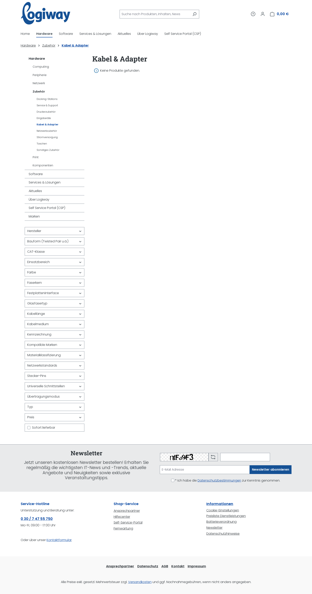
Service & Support (47, 105)
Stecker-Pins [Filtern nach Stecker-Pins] (54, 376)
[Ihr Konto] (262, 14)
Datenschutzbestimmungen (219, 480)
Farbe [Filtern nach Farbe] (54, 272)
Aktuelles (35, 191)
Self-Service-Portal (128, 522)
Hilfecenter (122, 516)
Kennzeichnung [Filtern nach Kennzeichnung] (54, 334)
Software (36, 174)
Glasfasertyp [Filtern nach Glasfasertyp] (54, 303)
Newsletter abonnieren (270, 469)
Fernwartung (123, 528)
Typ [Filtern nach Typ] (54, 407)
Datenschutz (147, 566)
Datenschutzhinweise (223, 533)
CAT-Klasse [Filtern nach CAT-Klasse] (54, 251)
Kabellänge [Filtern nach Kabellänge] (54, 313)
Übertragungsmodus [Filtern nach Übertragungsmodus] (54, 396)
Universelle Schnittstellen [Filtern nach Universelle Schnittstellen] (54, 386)
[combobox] (155, 14)
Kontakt (177, 566)
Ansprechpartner (127, 510)
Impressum (197, 566)
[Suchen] (194, 14)
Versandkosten (140, 582)
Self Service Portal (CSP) (47, 208)
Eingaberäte (44, 118)
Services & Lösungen (44, 182)
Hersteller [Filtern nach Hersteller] (54, 231)
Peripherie (40, 75)
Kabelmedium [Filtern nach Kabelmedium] (54, 324)
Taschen (42, 143)
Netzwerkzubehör (47, 131)
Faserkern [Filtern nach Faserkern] (54, 282)
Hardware (37, 58)
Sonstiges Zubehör (48, 150)
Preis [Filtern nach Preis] (54, 417)
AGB (164, 566)
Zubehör (39, 92)
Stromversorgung (47, 137)
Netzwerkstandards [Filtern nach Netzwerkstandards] (54, 365)
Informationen (219, 503)
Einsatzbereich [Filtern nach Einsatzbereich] (54, 262)
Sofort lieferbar (43, 427)
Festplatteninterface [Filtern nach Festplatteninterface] (54, 293)
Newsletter (214, 527)
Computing (41, 67)
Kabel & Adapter (47, 124)
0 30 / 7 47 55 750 (37, 518)
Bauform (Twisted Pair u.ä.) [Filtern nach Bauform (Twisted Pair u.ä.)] (54, 241)
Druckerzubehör (46, 111)
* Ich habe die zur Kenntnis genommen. (227, 480)
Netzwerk (39, 83)
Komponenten (43, 165)
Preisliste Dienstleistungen (226, 516)
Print (36, 157)
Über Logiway (39, 199)
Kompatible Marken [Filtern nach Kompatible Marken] (54, 344)
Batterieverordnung (221, 521)
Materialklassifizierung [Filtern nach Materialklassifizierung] (54, 355)
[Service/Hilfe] (253, 14)
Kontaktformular (59, 540)
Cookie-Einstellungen (222, 510)
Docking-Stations (47, 99)
